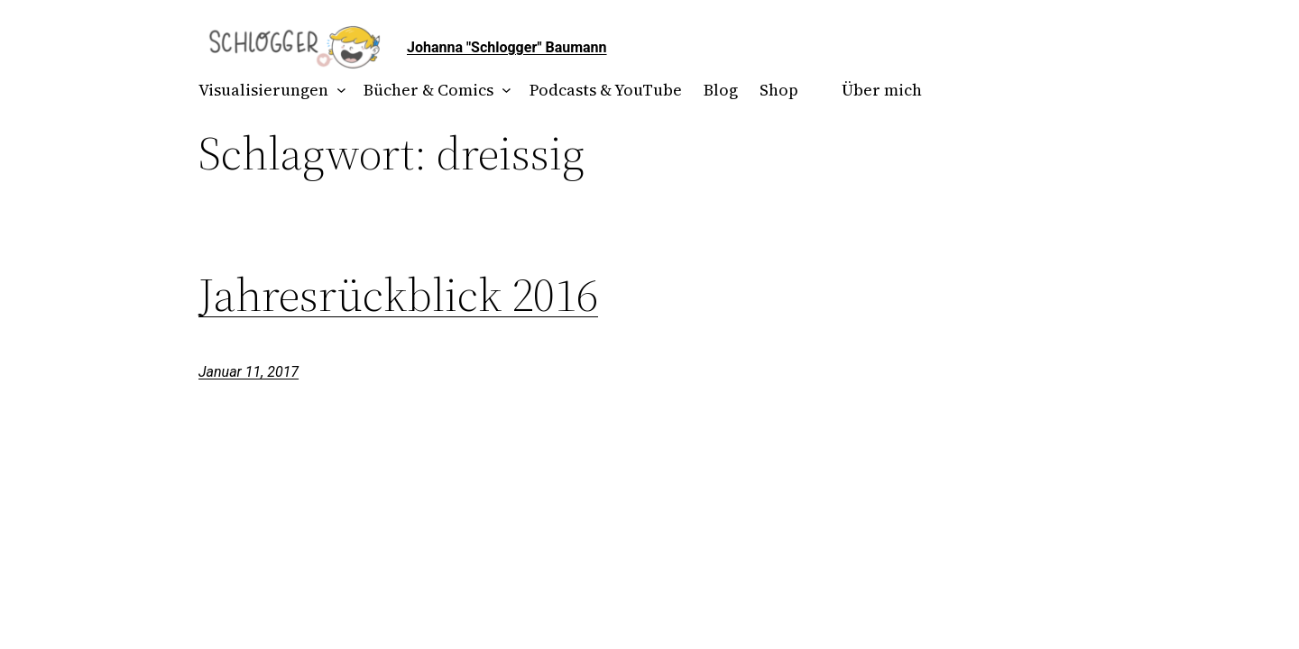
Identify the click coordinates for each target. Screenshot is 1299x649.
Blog (721, 89)
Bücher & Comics (428, 89)
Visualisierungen (263, 89)
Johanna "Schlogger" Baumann (507, 47)
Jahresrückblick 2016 (398, 295)
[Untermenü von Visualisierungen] (338, 91)
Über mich (882, 89)
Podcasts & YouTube (606, 89)
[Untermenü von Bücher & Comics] (503, 91)
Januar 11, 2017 (248, 371)
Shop (779, 89)
